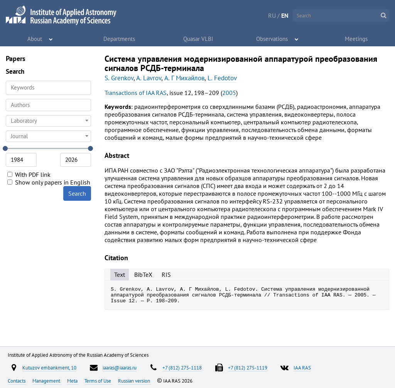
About (35, 38)
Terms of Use (98, 380)
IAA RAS (302, 367)
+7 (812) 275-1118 (182, 367)
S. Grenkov (119, 78)
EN (285, 15)
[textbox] (48, 120)
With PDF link (29, 174)
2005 (229, 93)
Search (77, 193)
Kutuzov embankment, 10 (49, 367)
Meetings (356, 38)
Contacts (17, 380)
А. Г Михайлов (184, 78)
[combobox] (48, 105)
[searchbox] (48, 104)
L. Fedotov (222, 78)
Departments (120, 38)
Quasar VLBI (198, 38)
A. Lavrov (148, 78)
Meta (73, 380)
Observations (272, 38)
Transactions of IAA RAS (136, 93)
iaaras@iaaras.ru (120, 367)
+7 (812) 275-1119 (247, 367)
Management (46, 380)
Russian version (134, 380)
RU (272, 15)
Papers (15, 58)
